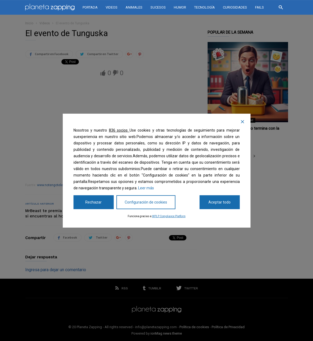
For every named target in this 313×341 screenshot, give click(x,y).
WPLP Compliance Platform (169, 216)
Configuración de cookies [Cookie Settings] (146, 202)
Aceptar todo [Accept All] (219, 202)
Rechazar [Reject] (93, 202)
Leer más (146, 188)
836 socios (119, 130)
